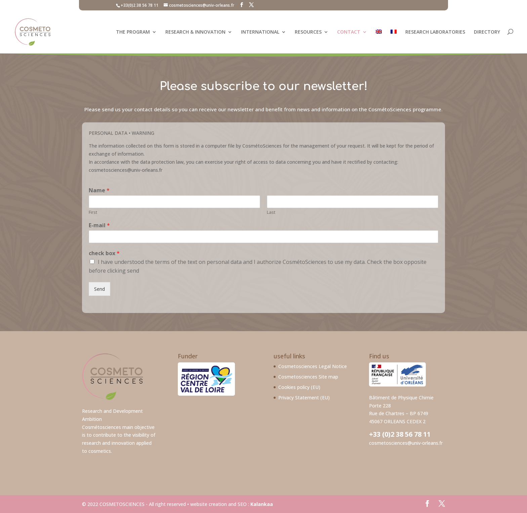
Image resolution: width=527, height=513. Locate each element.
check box (104, 253)
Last (271, 212)
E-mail (99, 225)
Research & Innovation (195, 32)
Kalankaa (261, 504)
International (260, 32)
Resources (308, 32)
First (93, 212)
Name (99, 190)
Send (99, 289)
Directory (487, 32)
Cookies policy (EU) (299, 387)
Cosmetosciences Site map (308, 376)
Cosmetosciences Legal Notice (312, 366)
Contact (348, 32)
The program (133, 32)
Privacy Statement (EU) (304, 397)
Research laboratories (435, 32)
